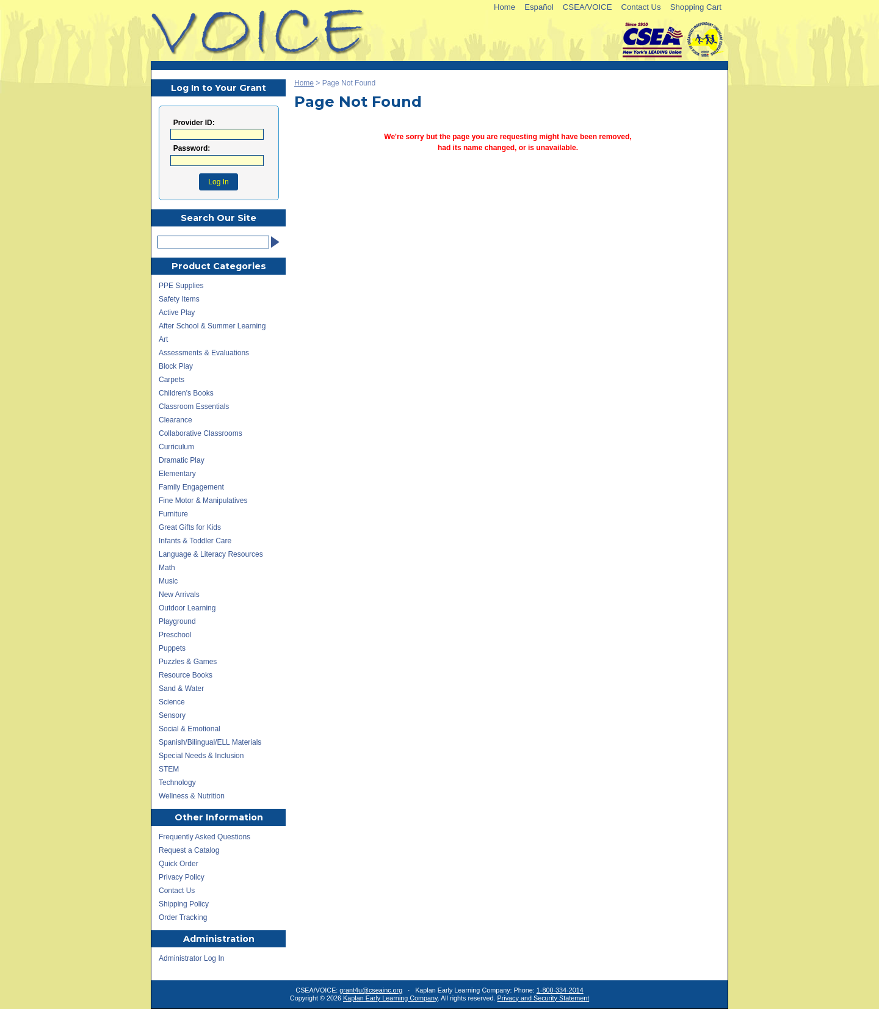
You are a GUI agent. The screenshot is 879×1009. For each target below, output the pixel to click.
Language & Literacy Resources (211, 554)
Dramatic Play (181, 460)
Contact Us (640, 7)
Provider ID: (194, 123)
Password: (192, 149)
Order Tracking (183, 917)
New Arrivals (179, 594)
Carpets (171, 379)
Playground (177, 621)
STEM (169, 769)
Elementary (177, 473)
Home (504, 7)
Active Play (177, 312)
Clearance (175, 420)
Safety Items (179, 299)
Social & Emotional (189, 729)
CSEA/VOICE (587, 7)
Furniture (173, 514)
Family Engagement (191, 487)
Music (168, 581)
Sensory (172, 715)
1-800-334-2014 (560, 990)
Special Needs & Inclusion (201, 755)
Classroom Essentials (194, 406)
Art (163, 339)
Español (539, 7)
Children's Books (186, 393)
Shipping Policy (184, 904)
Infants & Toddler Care (195, 541)
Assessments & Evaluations (204, 353)
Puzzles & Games (188, 661)
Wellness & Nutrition (192, 796)
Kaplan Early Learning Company (390, 998)
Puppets (172, 648)
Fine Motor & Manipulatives (203, 500)
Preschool (175, 635)
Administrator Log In (191, 958)
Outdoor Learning (187, 608)
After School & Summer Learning (212, 326)
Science (172, 702)
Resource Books (185, 675)
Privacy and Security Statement (543, 998)
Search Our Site (218, 217)
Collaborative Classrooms (200, 433)
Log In (218, 182)
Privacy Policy (181, 877)
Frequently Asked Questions (204, 837)
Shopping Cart (696, 7)
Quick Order (178, 863)
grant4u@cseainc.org (370, 990)
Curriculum (176, 447)
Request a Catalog (189, 850)
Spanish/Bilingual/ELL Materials (210, 742)
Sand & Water (181, 688)
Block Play (176, 366)
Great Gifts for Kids (190, 527)
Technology (177, 782)
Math (167, 567)
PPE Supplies (181, 285)
